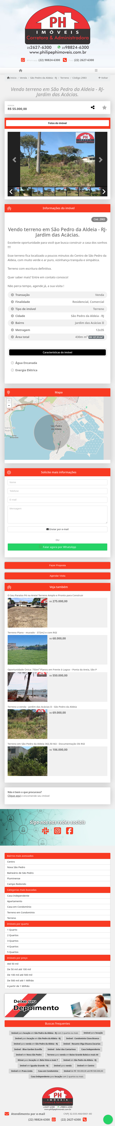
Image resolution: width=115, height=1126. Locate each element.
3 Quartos (12, 940)
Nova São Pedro (16, 867)
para (93, 1033)
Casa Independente (18, 895)
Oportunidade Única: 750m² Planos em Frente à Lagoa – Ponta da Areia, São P (52, 669)
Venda (23, 77)
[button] (15, 159)
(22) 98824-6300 (49, 60)
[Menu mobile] (20, 70)
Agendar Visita (57, 575)
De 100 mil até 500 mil (19, 974)
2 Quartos (12, 935)
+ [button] (9, 400)
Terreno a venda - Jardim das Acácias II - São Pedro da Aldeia (42, 706)
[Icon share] (45, 830)
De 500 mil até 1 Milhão (20, 980)
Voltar (103, 77)
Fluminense (13, 878)
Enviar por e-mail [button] (57, 529)
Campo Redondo (16, 883)
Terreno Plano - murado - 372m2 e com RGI (32, 632)
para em (38, 1038)
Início (12, 77)
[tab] (17, 123)
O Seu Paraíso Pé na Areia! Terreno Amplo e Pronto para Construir (45, 595)
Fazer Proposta (57, 565)
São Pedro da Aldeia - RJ (43, 77)
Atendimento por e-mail (25, 1114)
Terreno (64, 77)
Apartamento (14, 901)
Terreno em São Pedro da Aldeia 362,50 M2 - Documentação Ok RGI (46, 743)
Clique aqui (14, 795)
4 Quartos (12, 946)
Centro (11, 861)
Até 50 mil (12, 963)
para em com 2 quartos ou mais (44, 1033)
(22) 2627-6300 (84, 60)
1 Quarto (12, 929)
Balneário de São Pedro (20, 872)
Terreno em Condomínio (21, 912)
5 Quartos (12, 952)
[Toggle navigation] (96, 71)
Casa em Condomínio (19, 906)
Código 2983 (79, 77)
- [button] (9, 405)
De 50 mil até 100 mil (19, 969)
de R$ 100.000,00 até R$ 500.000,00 (83, 1071)
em (29, 1054)
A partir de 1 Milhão (18, 986)
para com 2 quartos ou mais (57, 1076)
